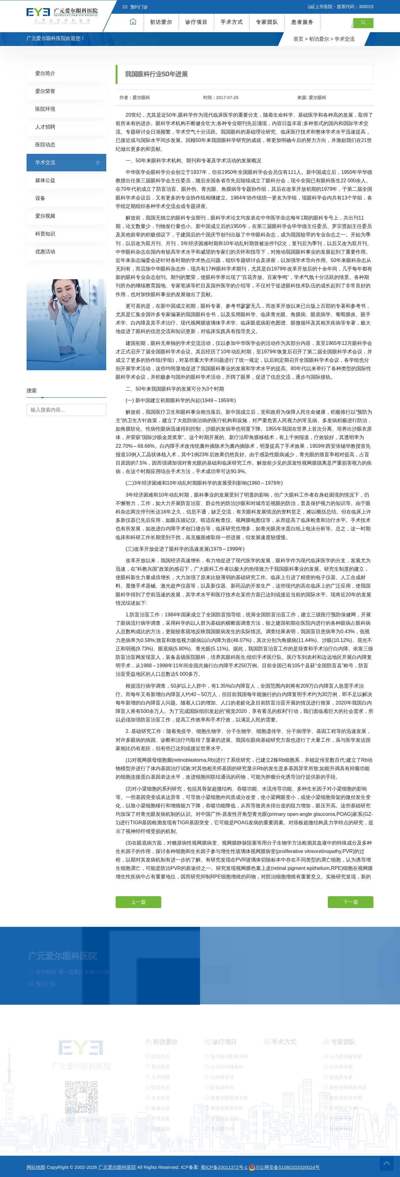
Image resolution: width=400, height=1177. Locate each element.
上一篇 (138, 901)
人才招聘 (45, 126)
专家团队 (267, 22)
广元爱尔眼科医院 (117, 1166)
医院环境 (45, 108)
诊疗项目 (196, 22)
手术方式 (232, 22)
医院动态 (45, 144)
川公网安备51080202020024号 (284, 1166)
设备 (40, 197)
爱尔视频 (45, 215)
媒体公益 (45, 179)
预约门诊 (135, 6)
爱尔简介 (45, 72)
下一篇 (350, 901)
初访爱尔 (161, 22)
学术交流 (345, 38)
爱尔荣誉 (45, 90)
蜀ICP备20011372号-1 (224, 1166)
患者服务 (302, 22)
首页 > (300, 38)
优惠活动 (45, 251)
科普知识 (45, 233)
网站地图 (36, 1166)
